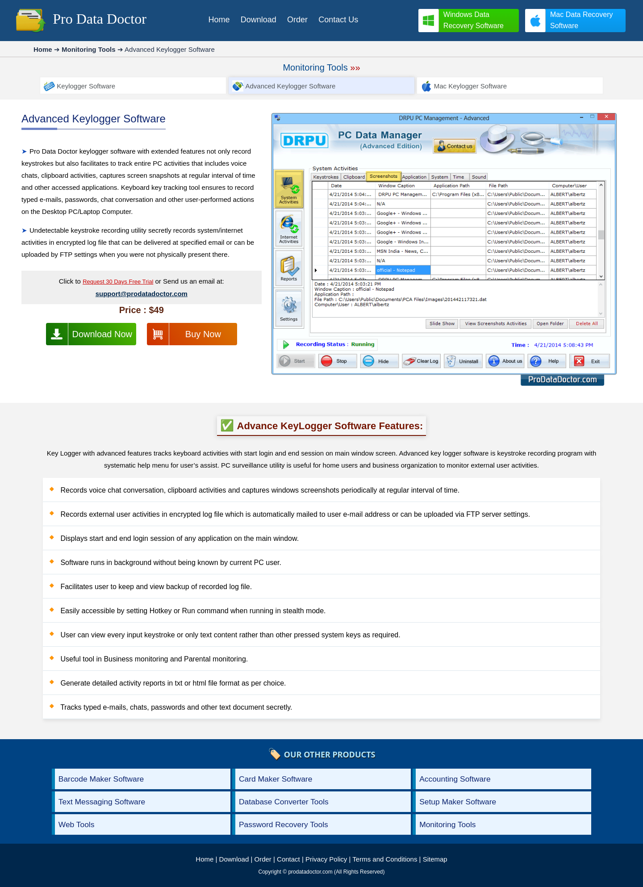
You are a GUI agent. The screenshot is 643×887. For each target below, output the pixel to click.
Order (263, 859)
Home (204, 859)
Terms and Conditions (384, 859)
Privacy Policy (326, 859)
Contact (288, 859)
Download (234, 859)
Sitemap (435, 859)
